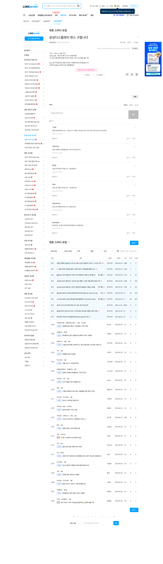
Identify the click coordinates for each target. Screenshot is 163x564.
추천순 (126, 105)
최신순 (136, 105)
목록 (135, 97)
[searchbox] (98, 523)
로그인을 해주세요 (34, 38)
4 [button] (88, 517)
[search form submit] (78, 6)
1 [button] (77, 517)
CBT (56, 14)
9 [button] (106, 517)
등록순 (131, 105)
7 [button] (99, 517)
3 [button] (84, 517)
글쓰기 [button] (134, 243)
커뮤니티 (63, 15)
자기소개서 (72, 15)
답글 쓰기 (55, 138)
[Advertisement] (94, 84)
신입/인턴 (31, 15)
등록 (133, 114)
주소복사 (135, 48)
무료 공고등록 (132, 15)
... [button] (110, 517)
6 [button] (95, 517)
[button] (73, 516)
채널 (92, 15)
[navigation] (34, 55)
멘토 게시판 (83, 15)
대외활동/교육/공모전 (45, 15)
